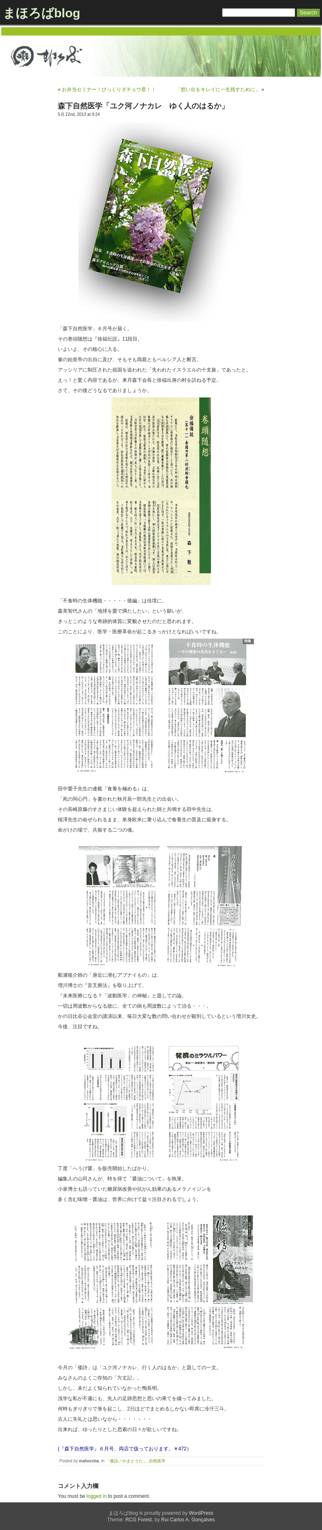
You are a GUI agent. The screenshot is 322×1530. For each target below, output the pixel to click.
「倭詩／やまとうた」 (126, 1461)
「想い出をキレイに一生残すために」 (218, 89)
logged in (97, 1496)
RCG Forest (138, 1520)
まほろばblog (41, 13)
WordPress (201, 1513)
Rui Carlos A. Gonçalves (188, 1520)
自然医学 (157, 1461)
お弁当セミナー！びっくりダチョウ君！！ (109, 89)
